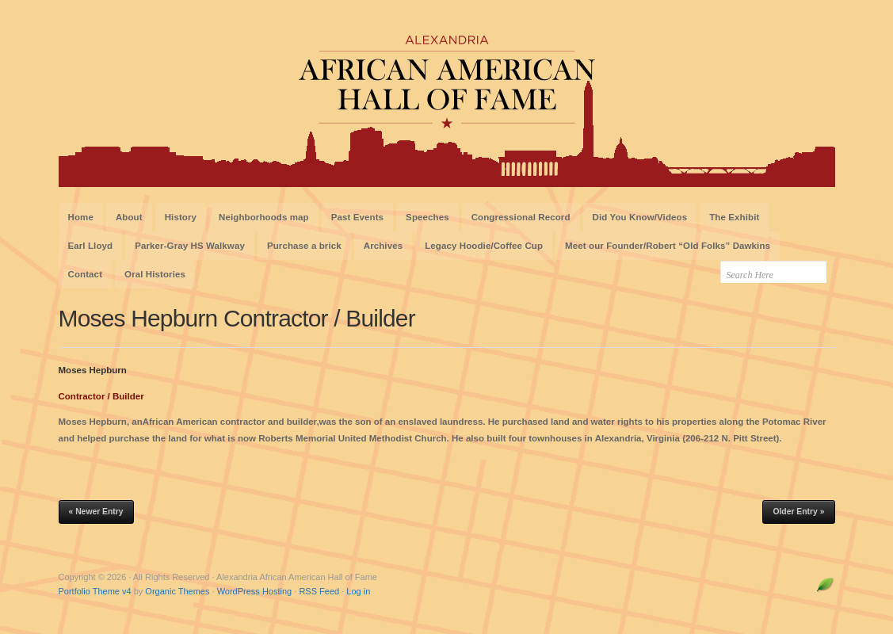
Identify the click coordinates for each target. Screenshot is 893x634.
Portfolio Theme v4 (95, 591)
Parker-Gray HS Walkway (190, 245)
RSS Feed (319, 591)
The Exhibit (734, 217)
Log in (358, 591)
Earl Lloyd (90, 245)
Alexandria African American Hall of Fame (447, 101)
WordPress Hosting (254, 591)
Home (80, 217)
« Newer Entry (96, 511)
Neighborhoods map (264, 217)
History (181, 217)
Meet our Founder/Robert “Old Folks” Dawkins (667, 245)
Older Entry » (798, 511)
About (129, 217)
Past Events (357, 217)
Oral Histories (154, 274)
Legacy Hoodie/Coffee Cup (484, 245)
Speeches (427, 217)
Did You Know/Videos (640, 217)
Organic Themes (177, 591)
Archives (383, 245)
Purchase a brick (304, 245)
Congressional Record (521, 217)
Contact (85, 274)
